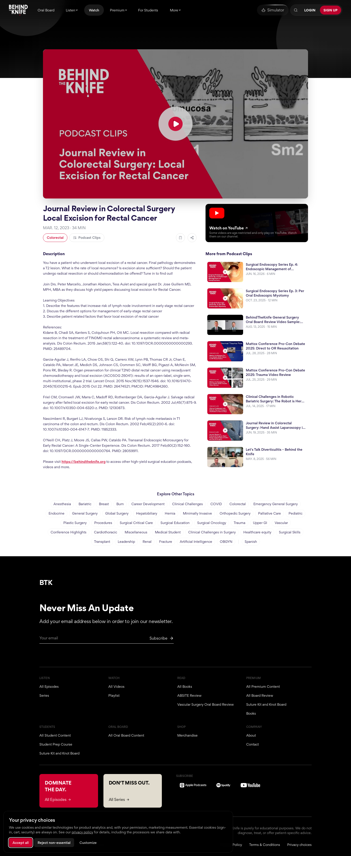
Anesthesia (62, 504)
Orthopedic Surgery (235, 513)
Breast (104, 504)
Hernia (170, 513)
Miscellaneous (136, 532)
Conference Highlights (68, 532)
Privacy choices (299, 845)
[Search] (295, 10)
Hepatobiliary (146, 513)
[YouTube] (250, 785)
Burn (120, 504)
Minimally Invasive (197, 513)
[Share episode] (192, 237)
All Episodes (49, 686)
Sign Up (330, 10)
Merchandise (187, 735)
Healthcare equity (257, 532)
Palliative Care (269, 513)
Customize (88, 843)
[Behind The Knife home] (18, 10)
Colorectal (55, 237)
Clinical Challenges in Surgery (212, 532)
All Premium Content (263, 686)
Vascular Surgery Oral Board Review (205, 704)
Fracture (165, 541)
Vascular (281, 523)
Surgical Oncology (211, 523)
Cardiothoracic (105, 532)
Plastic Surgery (75, 523)
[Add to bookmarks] (180, 237)
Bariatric (85, 504)
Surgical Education (175, 523)
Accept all (21, 843)
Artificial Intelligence (196, 541)
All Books (184, 686)
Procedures (103, 523)
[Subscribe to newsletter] (162, 638)
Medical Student (168, 532)
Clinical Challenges (187, 504)
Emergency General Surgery (275, 504)
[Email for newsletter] (106, 639)
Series (44, 695)
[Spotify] (223, 785)
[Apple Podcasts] (193, 785)
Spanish (251, 541)
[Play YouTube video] (175, 123)
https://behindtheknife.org (83, 461)
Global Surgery (116, 513)
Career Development (148, 504)
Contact (252, 744)
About (251, 735)
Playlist (114, 695)
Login (309, 10)
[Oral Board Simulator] (273, 10)
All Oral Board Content (126, 735)
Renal (147, 541)
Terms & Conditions (264, 845)
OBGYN (226, 541)
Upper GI (260, 523)
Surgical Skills (289, 532)
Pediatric (295, 513)
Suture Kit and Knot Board (266, 704)
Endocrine (56, 513)
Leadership (126, 541)
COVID (216, 504)
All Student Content (55, 735)
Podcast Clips (87, 237)
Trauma (239, 523)
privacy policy (82, 832)
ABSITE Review (189, 695)
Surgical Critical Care (136, 523)
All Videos (116, 686)
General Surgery (85, 513)
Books (251, 713)
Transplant (102, 541)
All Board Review (259, 695)
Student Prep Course (55, 744)
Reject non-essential (54, 843)
